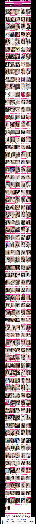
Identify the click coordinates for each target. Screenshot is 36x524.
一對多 (9, 74)
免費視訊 (9, 14)
